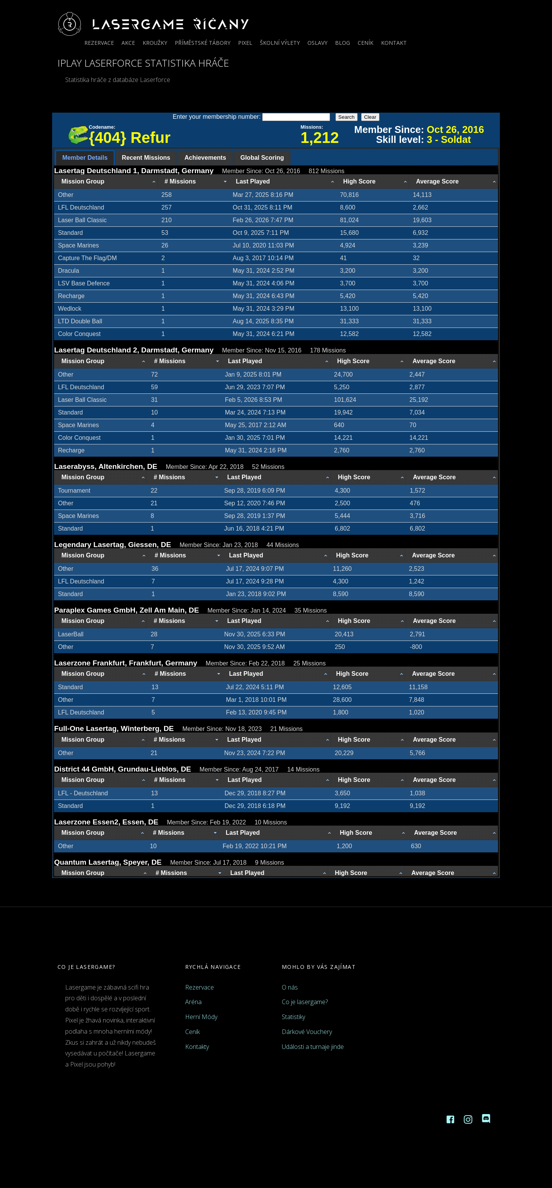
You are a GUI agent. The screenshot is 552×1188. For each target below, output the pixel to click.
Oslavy (317, 42)
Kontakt (394, 42)
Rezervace (99, 42)
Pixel (245, 42)
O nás (290, 987)
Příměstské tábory (202, 42)
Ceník (365, 42)
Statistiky (293, 1017)
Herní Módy (201, 1017)
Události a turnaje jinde (313, 1046)
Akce (128, 42)
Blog (342, 42)
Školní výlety (280, 42)
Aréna (193, 1002)
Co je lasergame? (305, 1002)
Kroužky (155, 42)
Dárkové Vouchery (307, 1031)
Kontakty (197, 1046)
